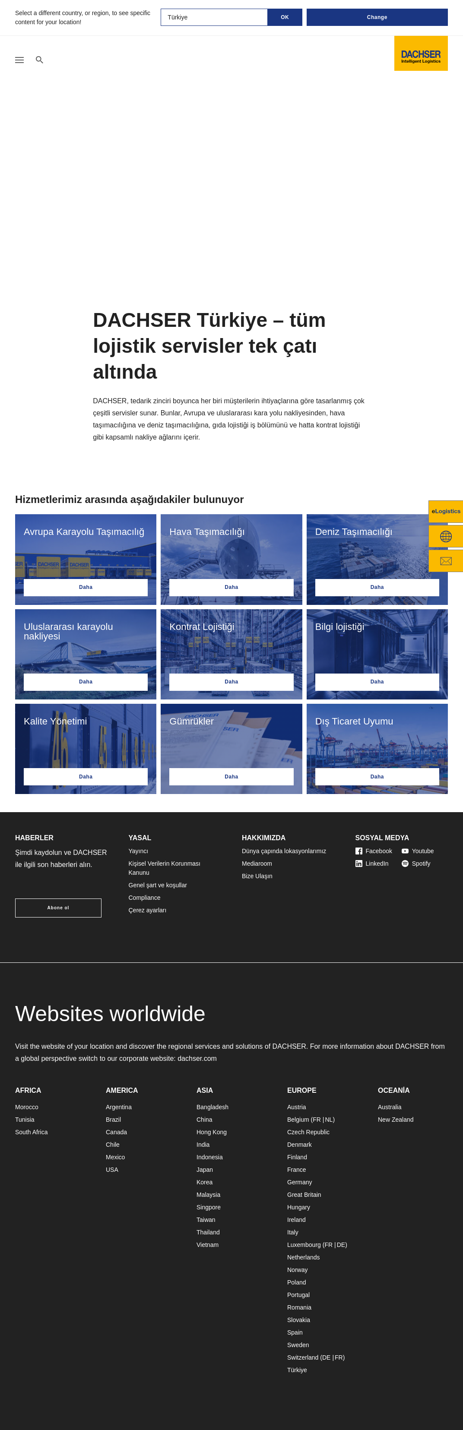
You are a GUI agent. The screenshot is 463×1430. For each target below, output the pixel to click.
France (296, 1169)
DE (341, 1244)
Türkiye (297, 1370)
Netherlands (303, 1257)
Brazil (113, 1119)
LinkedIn (372, 863)
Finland (297, 1157)
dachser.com (197, 1058)
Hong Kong (212, 1132)
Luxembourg (304, 1244)
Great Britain (304, 1194)
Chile (113, 1144)
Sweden (298, 1344)
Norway (297, 1269)
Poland (296, 1282)
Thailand (208, 1232)
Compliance (145, 897)
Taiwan (206, 1219)
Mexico (115, 1157)
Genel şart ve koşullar (158, 885)
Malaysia (208, 1194)
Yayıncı (139, 851)
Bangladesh (212, 1107)
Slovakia (298, 1319)
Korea (204, 1182)
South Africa (31, 1132)
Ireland (296, 1219)
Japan (205, 1169)
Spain (295, 1332)
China (204, 1119)
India (203, 1144)
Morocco (26, 1107)
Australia (389, 1107)
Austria (296, 1107)
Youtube (418, 851)
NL (329, 1119)
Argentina (119, 1107)
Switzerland (302, 1357)
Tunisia (25, 1119)
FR (317, 1119)
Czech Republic (308, 1132)
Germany (299, 1182)
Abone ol (59, 907)
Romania (299, 1307)
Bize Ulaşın (257, 876)
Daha (85, 587)
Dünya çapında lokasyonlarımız (284, 851)
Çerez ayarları (148, 910)
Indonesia (210, 1157)
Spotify (416, 863)
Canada (116, 1132)
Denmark (299, 1144)
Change (377, 17)
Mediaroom (257, 863)
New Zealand (396, 1119)
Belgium (298, 1119)
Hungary (298, 1207)
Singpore (209, 1207)
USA (112, 1169)
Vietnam (208, 1244)
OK (285, 17)
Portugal (298, 1294)
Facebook (373, 851)
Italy (292, 1232)
